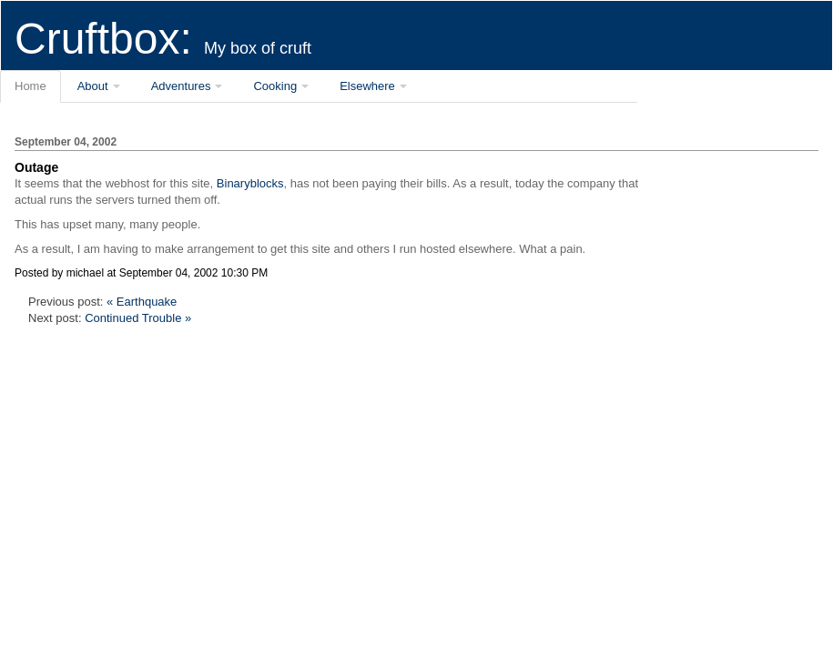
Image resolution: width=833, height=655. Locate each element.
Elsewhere (367, 86)
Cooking (275, 86)
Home (30, 86)
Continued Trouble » (138, 318)
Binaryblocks (250, 183)
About (92, 86)
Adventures (181, 86)
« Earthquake (142, 301)
